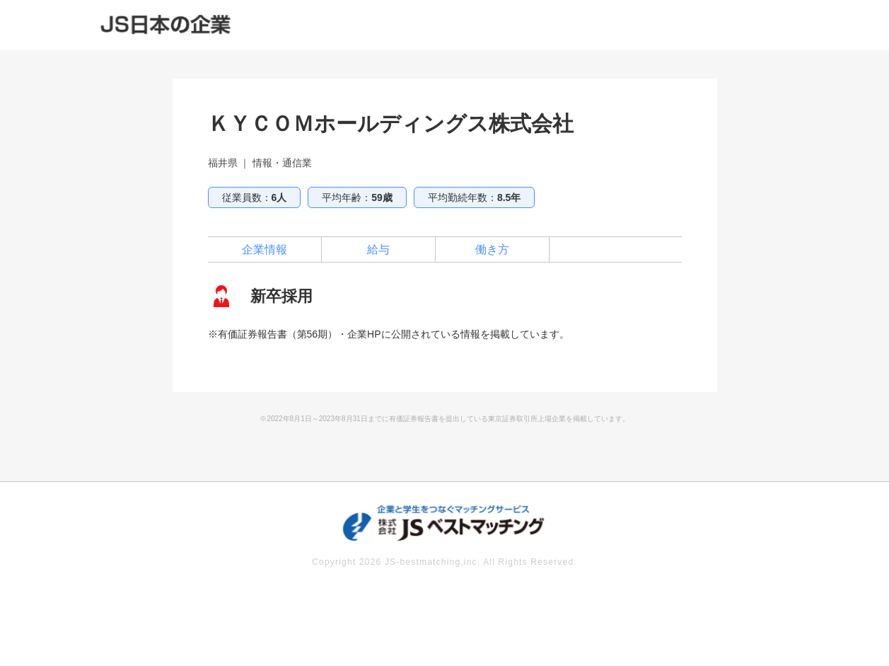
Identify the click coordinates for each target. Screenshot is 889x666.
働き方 (492, 249)
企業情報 (264, 249)
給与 (378, 249)
